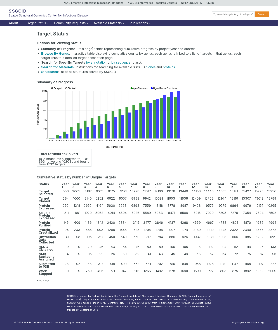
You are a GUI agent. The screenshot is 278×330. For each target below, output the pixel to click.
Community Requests (71, 23)
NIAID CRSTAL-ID (191, 2)
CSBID (210, 2)
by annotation (96, 62)
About (15, 23)
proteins (169, 67)
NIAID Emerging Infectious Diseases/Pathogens (93, 2)
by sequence (120, 62)
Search (262, 14)
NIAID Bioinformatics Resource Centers (152, 2)
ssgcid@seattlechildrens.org (248, 322)
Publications (140, 23)
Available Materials (109, 23)
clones (151, 67)
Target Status (37, 23)
